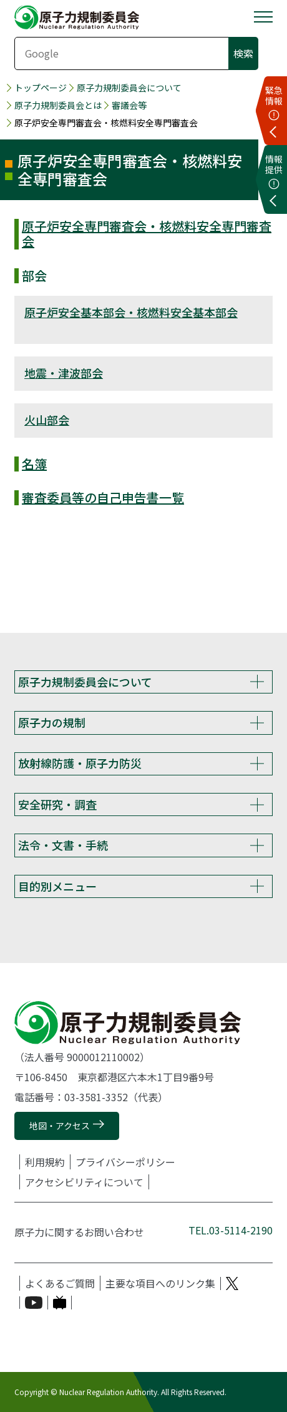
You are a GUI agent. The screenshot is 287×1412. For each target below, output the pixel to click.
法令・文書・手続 (63, 845)
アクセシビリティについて (84, 1181)
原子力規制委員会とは (58, 105)
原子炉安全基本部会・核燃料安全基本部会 (131, 312)
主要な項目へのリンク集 (160, 1283)
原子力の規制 (51, 722)
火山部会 (46, 419)
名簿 (34, 464)
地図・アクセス (59, 1125)
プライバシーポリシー (125, 1161)
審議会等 (129, 105)
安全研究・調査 (57, 804)
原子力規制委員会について (129, 87)
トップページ (40, 87)
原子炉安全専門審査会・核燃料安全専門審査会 (146, 233)
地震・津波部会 (63, 373)
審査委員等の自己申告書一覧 (103, 497)
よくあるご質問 (60, 1283)
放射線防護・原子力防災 (80, 763)
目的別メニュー (57, 886)
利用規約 (45, 1161)
